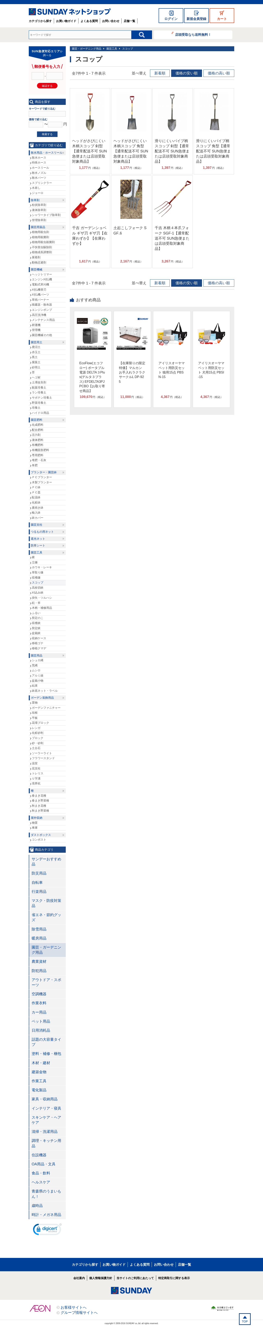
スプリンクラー (42, 182)
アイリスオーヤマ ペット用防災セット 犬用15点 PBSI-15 (211, 370)
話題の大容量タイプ (46, 1042)
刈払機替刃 (39, 289)
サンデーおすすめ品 (46, 861)
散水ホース (39, 157)
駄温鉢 (36, 497)
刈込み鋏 (37, 592)
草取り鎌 (37, 572)
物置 (35, 822)
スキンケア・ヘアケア (46, 1120)
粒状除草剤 (39, 204)
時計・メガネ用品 (46, 1215)
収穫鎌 (36, 577)
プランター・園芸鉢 (44, 472)
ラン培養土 (39, 392)
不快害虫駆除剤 (42, 247)
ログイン (171, 19)
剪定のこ (37, 617)
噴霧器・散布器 (42, 304)
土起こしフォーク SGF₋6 (129, 230)
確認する (47, 85)
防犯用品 (39, 971)
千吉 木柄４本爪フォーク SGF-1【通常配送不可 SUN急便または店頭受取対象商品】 (172, 238)
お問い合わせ (110, 21)
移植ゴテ (37, 643)
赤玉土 (36, 352)
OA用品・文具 (43, 1164)
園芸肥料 (36, 419)
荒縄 (35, 665)
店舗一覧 (129, 21)
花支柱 (36, 768)
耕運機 (36, 325)
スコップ (127, 48)
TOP (245, 1321)
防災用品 (39, 873)
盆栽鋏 (36, 633)
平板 (35, 717)
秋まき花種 (39, 805)
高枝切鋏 (37, 587)
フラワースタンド (43, 758)
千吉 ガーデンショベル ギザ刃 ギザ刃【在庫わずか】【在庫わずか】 (89, 236)
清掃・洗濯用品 (45, 1132)
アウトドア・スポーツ (46, 982)
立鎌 (35, 562)
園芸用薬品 (38, 227)
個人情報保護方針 (100, 1278)
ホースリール (40, 167)
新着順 (159, 73)
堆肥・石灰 (39, 460)
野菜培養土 (39, 402)
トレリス (37, 773)
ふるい (36, 613)
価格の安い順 (186, 73)
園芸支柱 (36, 524)
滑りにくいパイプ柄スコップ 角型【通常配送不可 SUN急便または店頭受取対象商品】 (213, 151)
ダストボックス (41, 834)
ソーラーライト (42, 753)
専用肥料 (37, 455)
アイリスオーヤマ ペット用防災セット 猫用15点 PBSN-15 (171, 370)
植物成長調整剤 (42, 252)
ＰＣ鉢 (36, 487)
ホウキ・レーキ (42, 567)
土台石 (36, 748)
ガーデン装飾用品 (42, 697)
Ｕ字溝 (36, 778)
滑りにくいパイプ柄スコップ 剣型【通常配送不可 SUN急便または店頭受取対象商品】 (172, 151)
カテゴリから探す (40, 21)
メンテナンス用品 (43, 319)
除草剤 (35, 200)
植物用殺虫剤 (40, 232)
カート (222, 19)
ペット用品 (41, 1021)
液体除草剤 (39, 210)
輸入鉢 (36, 512)
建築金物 (39, 1072)
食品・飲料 (41, 1173)
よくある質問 (89, 21)
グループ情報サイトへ (79, 1313)
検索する (47, 134)
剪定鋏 (36, 628)
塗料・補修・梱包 (46, 1054)
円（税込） (90, 167)
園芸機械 (36, 269)
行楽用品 (39, 892)
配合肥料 (37, 430)
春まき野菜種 (40, 800)
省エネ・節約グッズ (46, 917)
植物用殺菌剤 (40, 237)
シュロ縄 (37, 660)
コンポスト (39, 839)
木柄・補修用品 (42, 607)
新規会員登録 (196, 19)
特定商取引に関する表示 (174, 1278)
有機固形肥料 (40, 450)
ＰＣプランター (42, 477)
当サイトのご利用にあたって (135, 1278)
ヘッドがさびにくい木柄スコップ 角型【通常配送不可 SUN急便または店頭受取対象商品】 (130, 151)
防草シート (38, 545)
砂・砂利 (37, 743)
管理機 (36, 330)
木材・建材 (41, 1063)
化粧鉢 (36, 502)
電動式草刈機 (40, 284)
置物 (35, 702)
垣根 (35, 712)
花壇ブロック (40, 722)
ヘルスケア (41, 1182)
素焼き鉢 (37, 507)
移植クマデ (39, 648)
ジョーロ (37, 193)
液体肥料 (37, 440)
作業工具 (39, 1081)
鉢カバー (37, 517)
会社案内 (79, 1278)
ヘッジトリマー (42, 274)
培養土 (36, 407)
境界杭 (36, 783)
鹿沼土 (36, 347)
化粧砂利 (37, 732)
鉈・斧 (36, 602)
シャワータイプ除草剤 (46, 215)
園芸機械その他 (42, 335)
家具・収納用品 (45, 1099)
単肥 (35, 465)
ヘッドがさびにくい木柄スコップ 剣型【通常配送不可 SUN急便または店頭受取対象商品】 (89, 151)
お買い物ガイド (66, 21)
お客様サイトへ (74, 1307)
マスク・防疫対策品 (46, 903)
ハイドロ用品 (40, 412)
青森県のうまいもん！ (46, 1193)
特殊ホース (39, 162)
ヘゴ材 (36, 377)
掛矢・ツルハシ (42, 597)
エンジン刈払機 (42, 279)
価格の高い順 (219, 73)
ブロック (37, 738)
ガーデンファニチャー (46, 707)
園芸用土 (36, 342)
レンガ (36, 728)
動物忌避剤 (39, 262)
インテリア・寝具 (46, 1108)
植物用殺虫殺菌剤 (43, 242)
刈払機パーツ (40, 294)
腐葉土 (36, 362)
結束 (35, 685)
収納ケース (39, 638)
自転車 (37, 882)
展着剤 (36, 257)
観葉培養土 (39, 387)
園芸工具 (111, 48)
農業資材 (39, 961)
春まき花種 (39, 795)
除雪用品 (39, 929)
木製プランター (42, 482)
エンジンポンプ (42, 309)
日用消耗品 (41, 1030)
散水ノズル (39, 172)
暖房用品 (39, 938)
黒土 (35, 357)
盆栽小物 (37, 680)
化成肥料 (37, 424)
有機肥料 (37, 445)
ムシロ (36, 670)
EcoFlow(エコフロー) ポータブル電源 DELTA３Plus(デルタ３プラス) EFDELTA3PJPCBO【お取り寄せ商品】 (92, 376)
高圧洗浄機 (39, 315)
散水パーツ (39, 177)
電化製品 (39, 1090)
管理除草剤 (39, 220)
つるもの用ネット (42, 531)
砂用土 (36, 367)
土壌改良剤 (39, 382)
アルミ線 (37, 675)
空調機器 (39, 994)
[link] (47, 1230)
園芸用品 (36, 655)
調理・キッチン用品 (46, 1143)
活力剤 (36, 434)
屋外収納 (36, 817)
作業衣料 (39, 1003)
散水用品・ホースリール (46, 152)
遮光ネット (38, 538)
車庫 (35, 827)
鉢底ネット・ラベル (45, 690)
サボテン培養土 (42, 397)
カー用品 (39, 1012)
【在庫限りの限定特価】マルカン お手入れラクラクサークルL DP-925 (132, 372)
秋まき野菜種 (40, 810)
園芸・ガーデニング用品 (86, 48)
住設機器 (39, 1155)
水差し (36, 187)
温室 (35, 763)
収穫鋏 (36, 623)
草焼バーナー (40, 299)
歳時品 (37, 1206)
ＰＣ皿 (36, 492)
